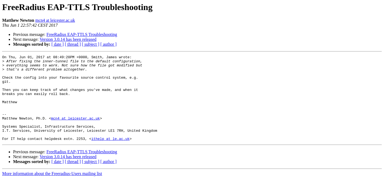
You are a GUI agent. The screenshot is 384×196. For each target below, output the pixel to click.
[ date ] (57, 44)
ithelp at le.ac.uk (110, 155)
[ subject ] (90, 44)
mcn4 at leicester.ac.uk (55, 20)
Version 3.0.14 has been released (67, 39)
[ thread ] (73, 44)
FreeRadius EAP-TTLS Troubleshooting (82, 34)
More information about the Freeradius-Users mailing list (52, 190)
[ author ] (108, 44)
